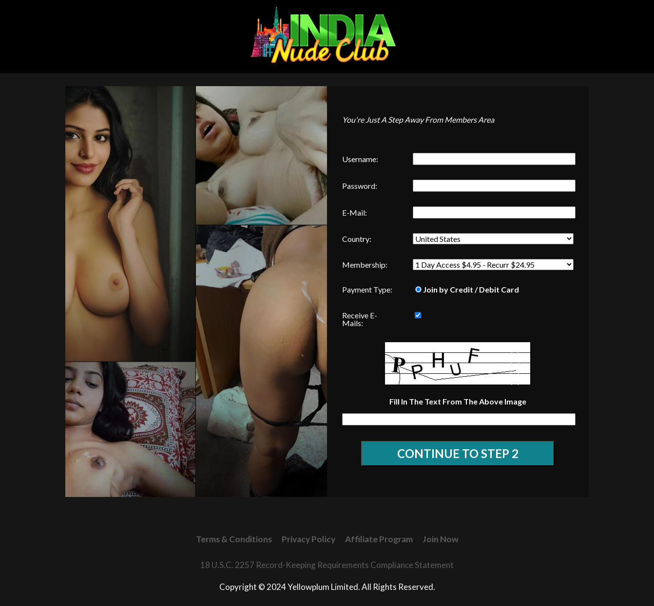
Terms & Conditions (234, 539)
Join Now (441, 539)
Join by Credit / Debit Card (467, 289)
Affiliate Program (379, 539)
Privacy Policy (308, 539)
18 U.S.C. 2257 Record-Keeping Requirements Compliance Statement (327, 565)
